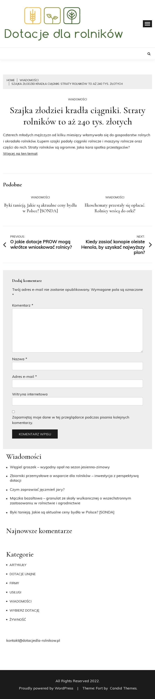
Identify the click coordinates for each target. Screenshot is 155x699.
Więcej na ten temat (20, 153)
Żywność (17, 619)
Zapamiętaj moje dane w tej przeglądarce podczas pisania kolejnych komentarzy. (70, 420)
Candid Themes (123, 688)
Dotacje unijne (22, 574)
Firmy (14, 583)
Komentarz (22, 305)
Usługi (15, 592)
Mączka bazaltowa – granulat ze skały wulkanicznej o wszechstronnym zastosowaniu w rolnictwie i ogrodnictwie (70, 500)
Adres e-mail (24, 376)
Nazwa (19, 359)
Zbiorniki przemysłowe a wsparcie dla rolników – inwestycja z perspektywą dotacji (74, 478)
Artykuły (17, 565)
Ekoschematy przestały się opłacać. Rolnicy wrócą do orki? (115, 208)
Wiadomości (77, 99)
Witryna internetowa (30, 394)
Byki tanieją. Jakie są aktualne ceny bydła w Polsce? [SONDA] (40, 208)
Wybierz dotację (24, 610)
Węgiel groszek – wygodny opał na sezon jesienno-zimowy (60, 467)
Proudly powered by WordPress (46, 688)
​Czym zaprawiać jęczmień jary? (37, 489)
